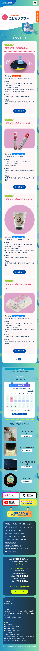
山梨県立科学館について (12, 549)
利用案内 (7, 524)
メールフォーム (19, 592)
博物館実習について (10, 542)
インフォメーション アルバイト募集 (15, 536)
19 (7, 404)
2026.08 (29, 391)
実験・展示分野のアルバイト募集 (14, 533)
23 (23, 404)
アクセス (29, 527)
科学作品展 (22, 524)
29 (19, 406)
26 (7, 406)
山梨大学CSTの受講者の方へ (13, 546)
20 (11, 404)
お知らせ (22, 527)
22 (19, 404)
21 (15, 404)
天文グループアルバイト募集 (13, 530)
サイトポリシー (25, 549)
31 (27, 406)
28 (15, 406)
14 (15, 401)
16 (23, 401)
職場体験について (26, 539)
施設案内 (14, 524)
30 (23, 406)
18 (31, 401)
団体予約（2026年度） (11, 527)
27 (11, 406)
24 (27, 404)
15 (19, 401)
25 (31, 404)
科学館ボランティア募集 (12, 539)
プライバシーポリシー (11, 552)
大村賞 (29, 524)
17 (27, 401)
